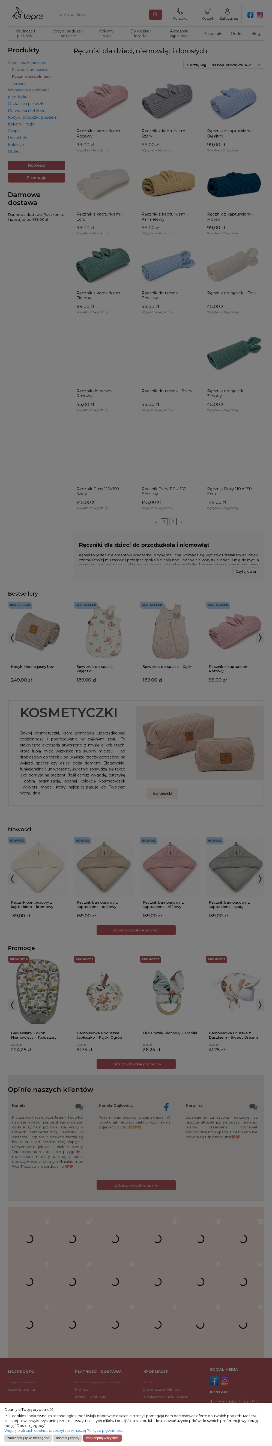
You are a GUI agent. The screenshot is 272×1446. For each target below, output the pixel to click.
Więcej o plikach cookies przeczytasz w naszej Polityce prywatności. (64, 1431)
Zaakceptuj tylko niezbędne (28, 1438)
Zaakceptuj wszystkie (102, 1438)
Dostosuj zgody (67, 1438)
